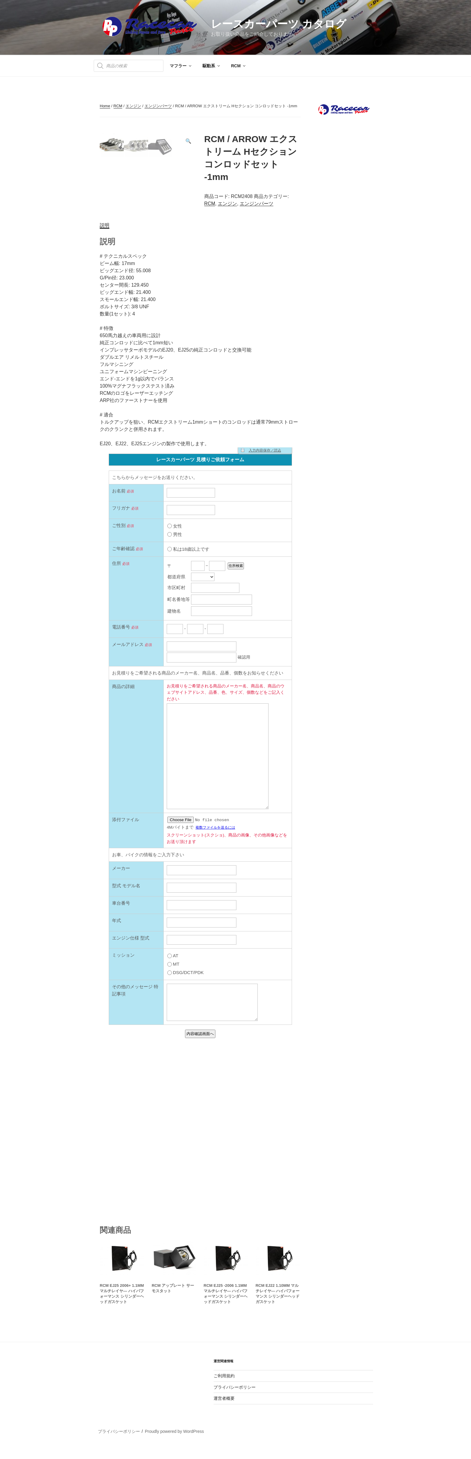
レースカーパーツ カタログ (278, 24)
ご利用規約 (224, 1389)
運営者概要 (224, 1411)
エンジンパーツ (158, 106)
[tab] (104, 238)
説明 (104, 238)
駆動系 (211, 65)
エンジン (133, 106)
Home (105, 106)
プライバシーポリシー (235, 1400)
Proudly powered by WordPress (174, 1445)
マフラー (181, 65)
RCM (238, 65)
